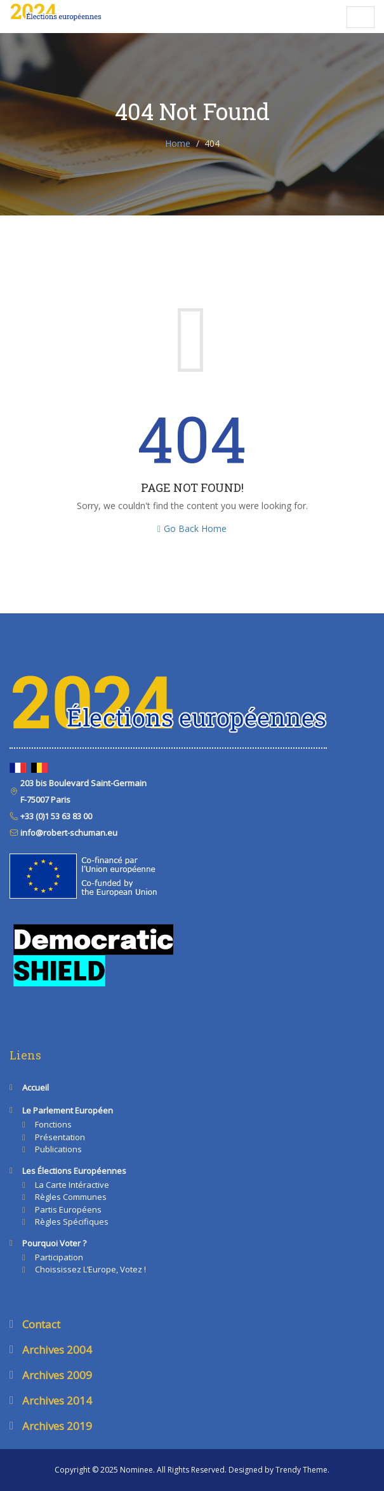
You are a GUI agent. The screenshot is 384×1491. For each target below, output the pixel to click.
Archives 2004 (57, 1349)
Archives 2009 (57, 1375)
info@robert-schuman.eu (67, 832)
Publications (58, 1149)
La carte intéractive (72, 1184)
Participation (59, 1257)
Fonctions (53, 1124)
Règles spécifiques (72, 1221)
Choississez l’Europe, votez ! (90, 1269)
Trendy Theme (301, 1469)
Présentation (60, 1137)
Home (177, 143)
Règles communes (71, 1196)
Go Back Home (192, 528)
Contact (41, 1324)
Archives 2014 (57, 1400)
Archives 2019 (57, 1426)
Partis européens (68, 1209)
